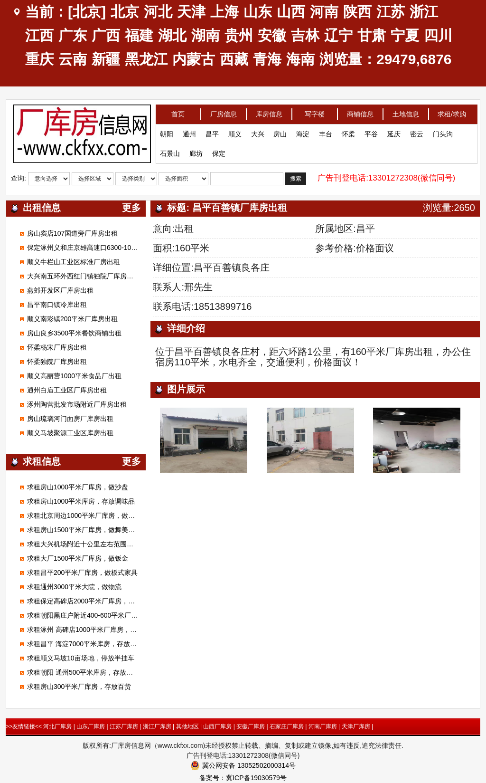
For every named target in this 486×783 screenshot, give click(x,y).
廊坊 (196, 151)
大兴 (257, 131)
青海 (267, 59)
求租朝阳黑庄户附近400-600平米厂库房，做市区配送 (105, 615)
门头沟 (443, 131)
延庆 (394, 131)
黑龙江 (146, 59)
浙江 (424, 11)
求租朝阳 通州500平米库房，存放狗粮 (83, 672)
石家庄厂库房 (287, 726)
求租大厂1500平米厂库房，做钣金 (77, 558)
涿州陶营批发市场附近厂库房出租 (77, 404)
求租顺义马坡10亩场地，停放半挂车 (80, 658)
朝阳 (166, 131)
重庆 (39, 59)
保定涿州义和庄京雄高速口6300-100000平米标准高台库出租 (116, 247)
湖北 (172, 35)
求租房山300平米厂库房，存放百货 (79, 686)
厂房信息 (223, 111)
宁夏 (405, 35)
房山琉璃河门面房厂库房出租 (70, 418)
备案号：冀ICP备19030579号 (243, 778)
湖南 (205, 35)
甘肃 (371, 35)
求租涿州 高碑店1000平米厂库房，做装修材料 (95, 629)
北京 (125, 11)
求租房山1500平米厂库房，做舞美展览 (84, 530)
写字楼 (315, 111)
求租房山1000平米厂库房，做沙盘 (77, 487)
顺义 (235, 131)
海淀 (302, 131)
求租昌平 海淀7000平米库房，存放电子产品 (92, 644)
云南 (72, 59)
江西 (39, 35)
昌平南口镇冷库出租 (57, 304)
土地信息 (406, 111)
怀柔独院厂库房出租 (57, 361)
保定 (218, 151)
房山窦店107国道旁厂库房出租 (72, 233)
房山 (280, 131)
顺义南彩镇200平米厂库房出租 (72, 319)
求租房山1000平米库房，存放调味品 (81, 501)
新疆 (106, 59)
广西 (106, 35)
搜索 (295, 176)
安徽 (272, 35)
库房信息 (269, 111)
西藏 (234, 59)
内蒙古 (193, 59)
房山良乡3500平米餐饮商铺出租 (74, 333)
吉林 (305, 35)
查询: (18, 176)
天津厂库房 (356, 726)
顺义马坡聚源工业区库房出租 (70, 433)
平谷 (371, 131)
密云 (416, 131)
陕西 (357, 11)
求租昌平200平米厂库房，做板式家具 (82, 572)
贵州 (238, 35)
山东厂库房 (90, 726)
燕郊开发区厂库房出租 (60, 290)
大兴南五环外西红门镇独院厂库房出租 (83, 276)
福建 (139, 35)
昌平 (212, 131)
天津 (191, 11)
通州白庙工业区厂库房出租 (67, 390)
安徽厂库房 (250, 726)
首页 (178, 111)
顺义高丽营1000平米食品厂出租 (74, 376)
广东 (72, 35)
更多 (131, 207)
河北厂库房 (57, 726)
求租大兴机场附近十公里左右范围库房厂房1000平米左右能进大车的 (127, 544)
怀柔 (348, 131)
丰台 (325, 131)
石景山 (170, 151)
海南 (300, 59)
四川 (438, 35)
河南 (324, 11)
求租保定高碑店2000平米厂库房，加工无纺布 (94, 601)
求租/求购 (452, 111)
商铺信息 (360, 111)
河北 (158, 11)
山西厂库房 (217, 726)
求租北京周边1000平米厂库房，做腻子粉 (87, 515)
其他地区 (187, 726)
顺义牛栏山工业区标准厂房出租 (73, 262)
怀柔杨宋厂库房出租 (57, 347)
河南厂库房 (322, 726)
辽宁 (338, 35)
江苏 (390, 11)
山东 (257, 11)
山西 (291, 11)
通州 (189, 131)
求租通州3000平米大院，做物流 (74, 587)
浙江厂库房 (157, 726)
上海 (224, 11)
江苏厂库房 (124, 726)
